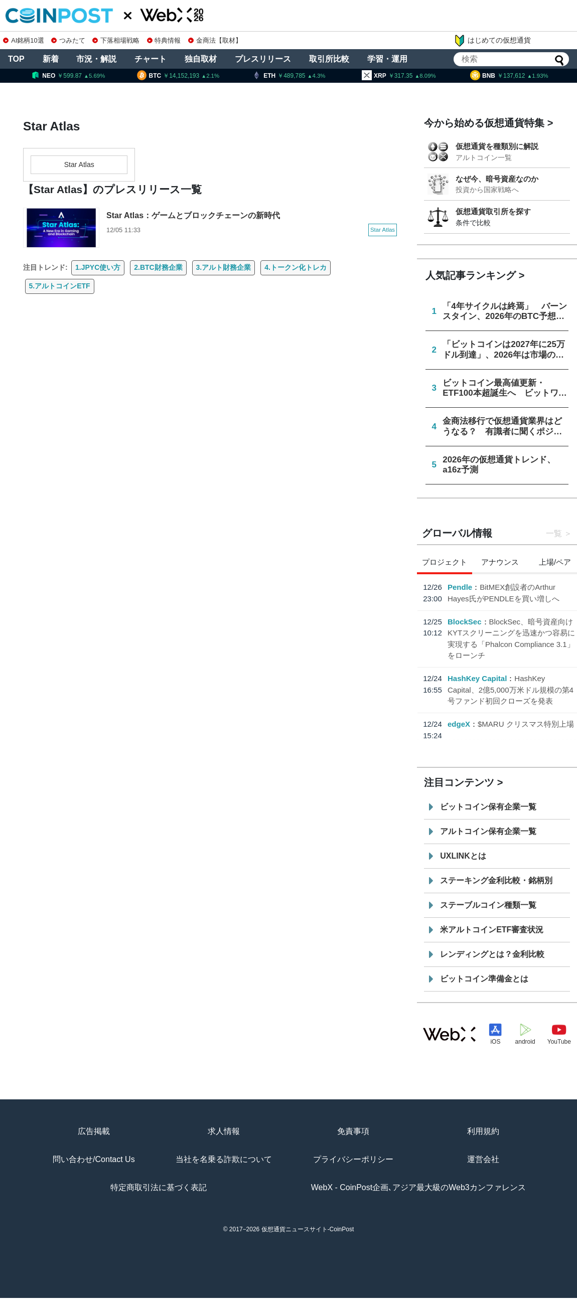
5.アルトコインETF (59, 286)
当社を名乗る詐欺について (224, 1159)
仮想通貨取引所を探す (493, 211)
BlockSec (465, 621)
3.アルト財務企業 (223, 267)
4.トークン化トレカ (295, 267)
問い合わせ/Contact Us (94, 1159)
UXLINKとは (463, 856)
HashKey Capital (477, 678)
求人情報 (224, 1131)
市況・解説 (96, 59)
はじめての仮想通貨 (492, 41)
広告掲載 (94, 1131)
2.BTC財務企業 (158, 267)
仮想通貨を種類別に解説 (497, 146)
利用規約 (483, 1131)
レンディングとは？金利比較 (492, 954)
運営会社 (483, 1159)
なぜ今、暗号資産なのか (497, 179)
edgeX (459, 724)
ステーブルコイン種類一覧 (488, 905)
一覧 (554, 533)
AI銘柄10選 (23, 40)
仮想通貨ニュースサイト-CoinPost (307, 1229)
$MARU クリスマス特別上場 (526, 724)
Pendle (460, 587)
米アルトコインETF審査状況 (491, 929)
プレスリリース (263, 59)
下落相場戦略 (115, 40)
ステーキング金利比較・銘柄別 (496, 880)
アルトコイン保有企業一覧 (488, 831)
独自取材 (201, 59)
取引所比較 (329, 59)
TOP (16, 59)
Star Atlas (79, 164)
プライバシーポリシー (353, 1159)
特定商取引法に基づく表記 (158, 1187)
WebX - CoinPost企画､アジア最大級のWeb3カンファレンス (418, 1187)
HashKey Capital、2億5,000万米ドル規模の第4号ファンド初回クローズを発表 (510, 689)
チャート (150, 59)
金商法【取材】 (215, 40)
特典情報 (164, 40)
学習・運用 (387, 59)
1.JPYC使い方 (97, 267)
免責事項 (353, 1131)
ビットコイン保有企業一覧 (488, 806)
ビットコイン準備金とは (484, 978)
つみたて (68, 40)
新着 (51, 59)
